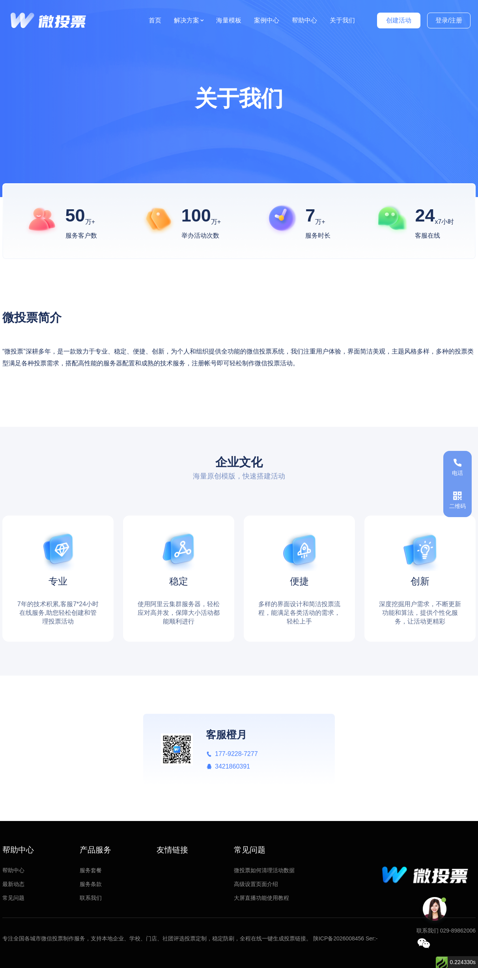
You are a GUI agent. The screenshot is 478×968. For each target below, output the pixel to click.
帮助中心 (304, 20)
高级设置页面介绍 (256, 884)
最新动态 (13, 884)
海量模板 (228, 20)
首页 (155, 20)
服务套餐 (91, 870)
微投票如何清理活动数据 (264, 870)
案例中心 (266, 20)
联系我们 (91, 898)
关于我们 (342, 20)
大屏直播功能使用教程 (261, 898)
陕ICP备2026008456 (338, 938)
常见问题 (13, 898)
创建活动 (398, 20)
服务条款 (91, 884)
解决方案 (189, 20)
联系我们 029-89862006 (446, 930)
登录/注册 (448, 20)
